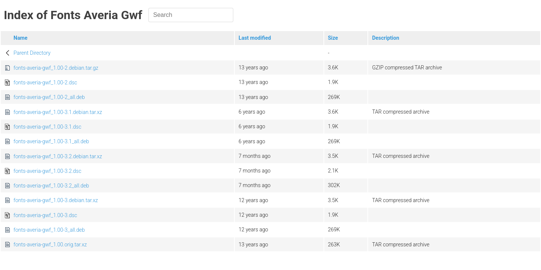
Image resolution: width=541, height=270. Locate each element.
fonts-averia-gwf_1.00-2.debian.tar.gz (56, 68)
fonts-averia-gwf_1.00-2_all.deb (49, 97)
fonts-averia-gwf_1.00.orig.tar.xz (50, 245)
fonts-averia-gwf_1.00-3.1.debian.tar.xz (58, 112)
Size (333, 38)
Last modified (255, 38)
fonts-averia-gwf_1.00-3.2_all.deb (51, 186)
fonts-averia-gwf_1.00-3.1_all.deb (51, 141)
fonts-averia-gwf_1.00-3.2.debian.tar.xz (58, 156)
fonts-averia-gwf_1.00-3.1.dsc (47, 127)
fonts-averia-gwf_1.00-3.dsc (45, 215)
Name (20, 38)
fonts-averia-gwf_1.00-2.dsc (45, 83)
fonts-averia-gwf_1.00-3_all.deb (49, 230)
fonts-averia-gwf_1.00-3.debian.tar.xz (56, 200)
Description (385, 38)
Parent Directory (32, 53)
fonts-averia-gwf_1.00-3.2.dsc (47, 171)
